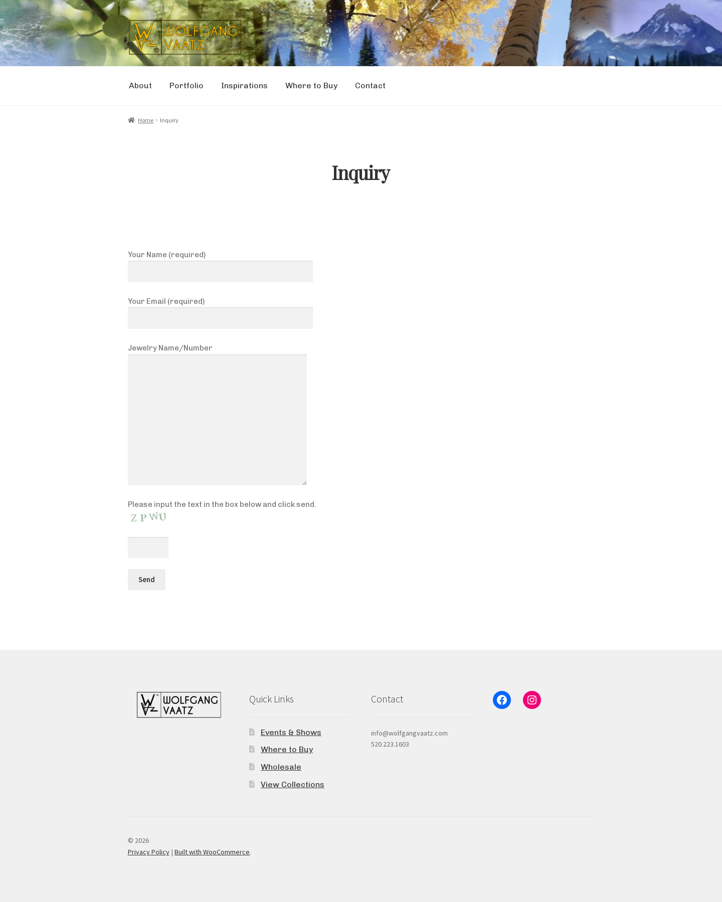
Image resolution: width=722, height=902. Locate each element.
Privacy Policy (148, 851)
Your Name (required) (220, 263)
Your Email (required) (220, 310)
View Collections (292, 784)
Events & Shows (291, 732)
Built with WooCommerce (212, 851)
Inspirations (244, 85)
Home (145, 120)
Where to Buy (311, 85)
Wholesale (281, 767)
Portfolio (186, 85)
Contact (370, 85)
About (140, 85)
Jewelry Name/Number (217, 354)
